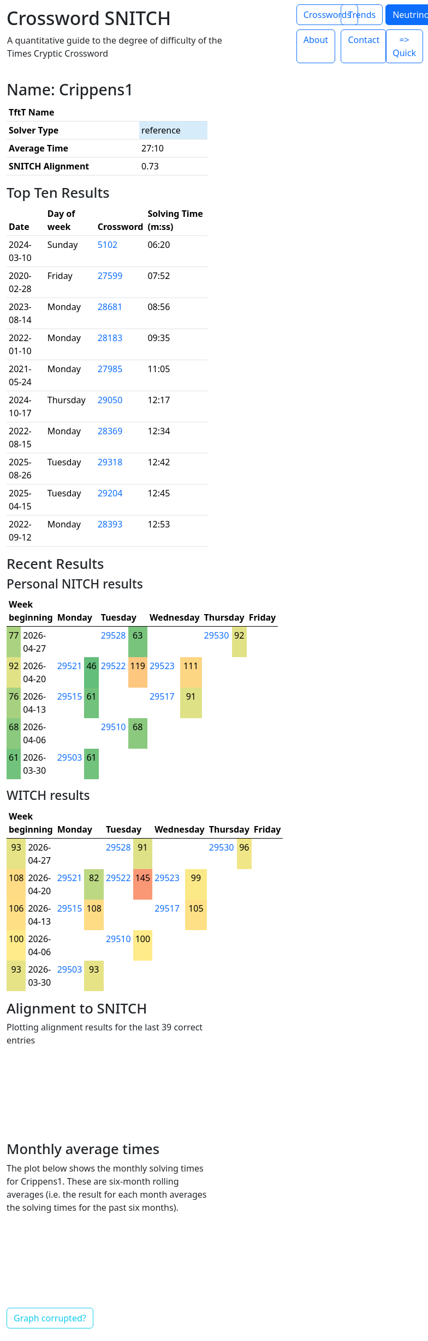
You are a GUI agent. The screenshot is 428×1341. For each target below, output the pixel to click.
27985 (110, 369)
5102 (108, 245)
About (316, 40)
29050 (110, 400)
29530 (216, 635)
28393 (110, 524)
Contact (363, 40)
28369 (110, 431)
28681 (110, 307)
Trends (362, 15)
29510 (113, 727)
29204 (110, 493)
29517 (162, 696)
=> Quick (404, 46)
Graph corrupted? (50, 1318)
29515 (69, 696)
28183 (110, 338)
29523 (162, 666)
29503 (69, 757)
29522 (113, 666)
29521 (69, 666)
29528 (113, 635)
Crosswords (327, 15)
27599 (110, 276)
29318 (110, 462)
